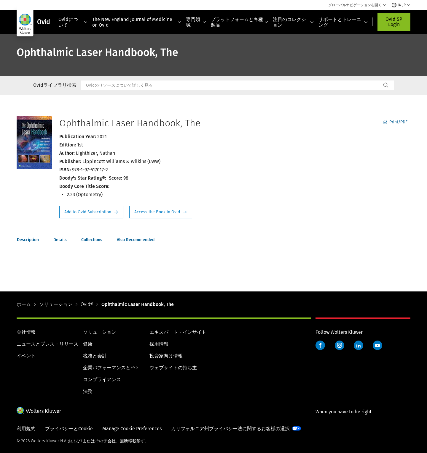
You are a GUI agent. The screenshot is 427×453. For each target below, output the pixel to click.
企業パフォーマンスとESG (110, 367)
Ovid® (87, 304)
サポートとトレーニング (343, 22)
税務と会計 (95, 356)
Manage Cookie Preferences (132, 428)
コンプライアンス (102, 379)
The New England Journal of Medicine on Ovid (136, 22)
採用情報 (158, 344)
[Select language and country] (401, 5)
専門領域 (196, 22)
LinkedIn (358, 345)
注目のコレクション (293, 22)
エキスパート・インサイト (177, 332)
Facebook (320, 345)
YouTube (377, 345)
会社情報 (26, 332)
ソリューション (55, 304)
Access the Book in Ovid (161, 212)
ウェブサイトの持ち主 (173, 367)
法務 (88, 391)
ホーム (24, 304)
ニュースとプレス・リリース (47, 344)
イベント (26, 356)
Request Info (91, 212)
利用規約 (26, 428)
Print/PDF (395, 122)
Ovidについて (72, 22)
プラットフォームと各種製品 (239, 22)
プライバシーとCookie (69, 428)
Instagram (339, 345)
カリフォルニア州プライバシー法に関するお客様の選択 (230, 428)
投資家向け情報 (166, 356)
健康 (88, 344)
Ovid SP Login (393, 21)
